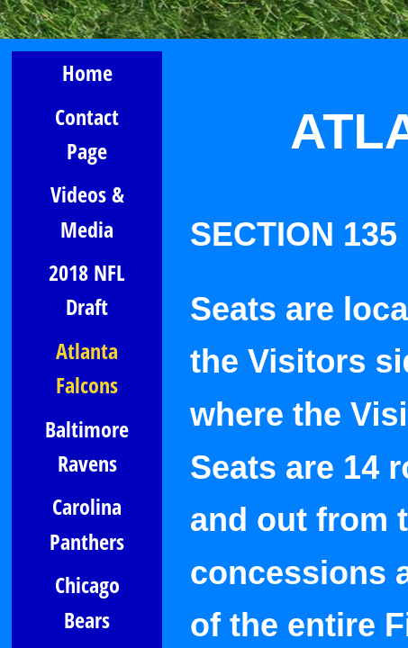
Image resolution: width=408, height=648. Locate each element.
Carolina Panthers (87, 523)
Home (87, 72)
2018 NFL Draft (87, 289)
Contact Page (87, 134)
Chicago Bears (87, 602)
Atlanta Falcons (87, 368)
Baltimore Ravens (87, 446)
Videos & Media (87, 211)
